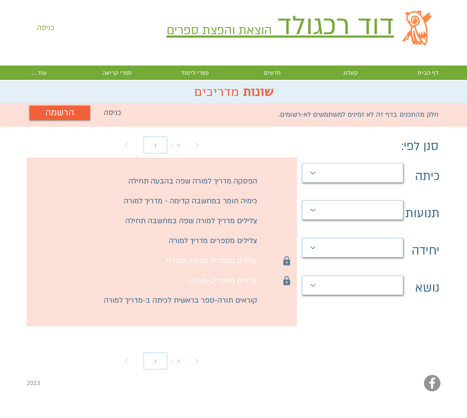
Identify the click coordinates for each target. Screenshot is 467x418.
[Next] (196, 145)
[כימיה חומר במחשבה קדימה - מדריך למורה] (145, 201)
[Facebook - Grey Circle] (432, 383)
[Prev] (126, 145)
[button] (112, 113)
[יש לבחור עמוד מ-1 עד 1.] (155, 145)
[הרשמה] (60, 113)
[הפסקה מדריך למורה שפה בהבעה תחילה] (145, 181)
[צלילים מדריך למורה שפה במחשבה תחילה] (145, 221)
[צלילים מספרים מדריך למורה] (145, 241)
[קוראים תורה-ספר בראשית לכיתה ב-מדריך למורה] (145, 300)
